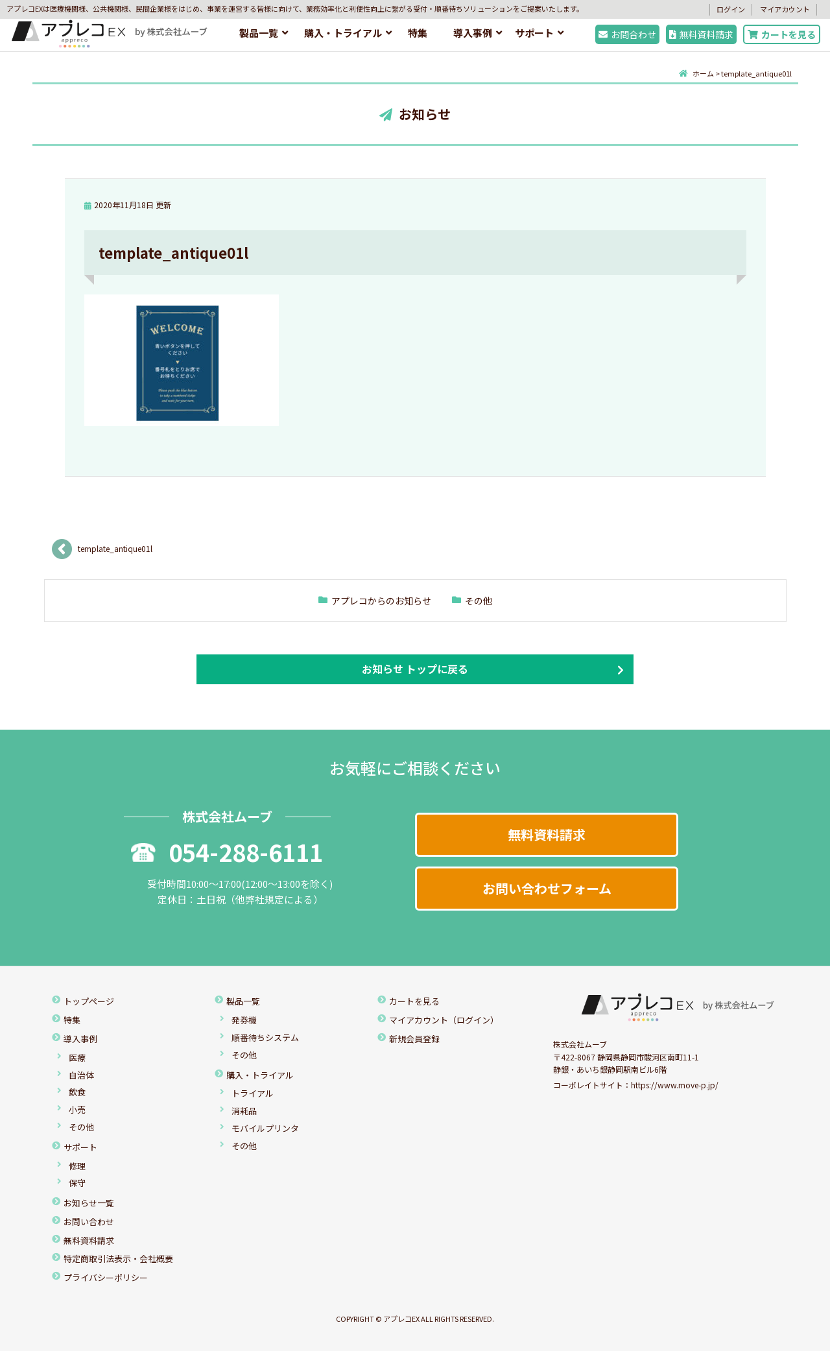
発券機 (244, 1020)
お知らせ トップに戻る (415, 668)
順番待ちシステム (265, 1037)
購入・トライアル (343, 33)
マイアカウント (785, 9)
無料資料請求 (701, 34)
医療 (77, 1057)
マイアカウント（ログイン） (444, 1020)
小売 (77, 1109)
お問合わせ (627, 34)
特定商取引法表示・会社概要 (118, 1258)
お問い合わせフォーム (546, 888)
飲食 (77, 1092)
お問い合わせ (89, 1221)
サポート (534, 33)
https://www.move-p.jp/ (674, 1084)
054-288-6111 (227, 851)
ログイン (731, 9)
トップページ (89, 1001)
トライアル (252, 1093)
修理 (77, 1166)
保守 (77, 1183)
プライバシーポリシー (106, 1277)
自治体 (81, 1075)
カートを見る (782, 34)
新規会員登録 (414, 1039)
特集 (417, 33)
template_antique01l (115, 548)
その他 (478, 600)
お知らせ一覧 (89, 1203)
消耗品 (244, 1111)
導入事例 (472, 33)
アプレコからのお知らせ (381, 600)
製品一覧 (258, 33)
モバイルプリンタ (265, 1128)
